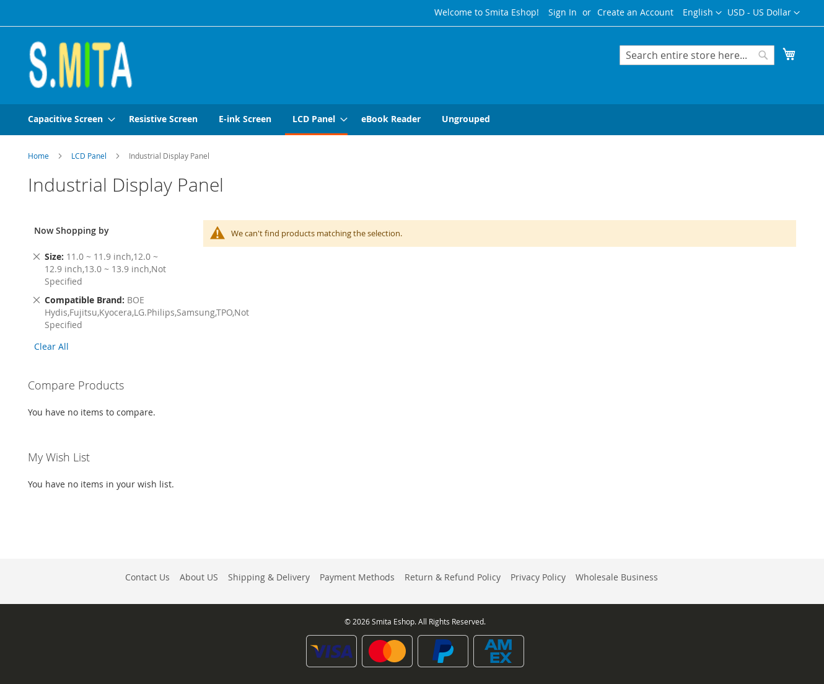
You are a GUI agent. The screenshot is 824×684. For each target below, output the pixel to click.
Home (39, 156)
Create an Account (635, 12)
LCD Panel (89, 156)
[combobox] (697, 55)
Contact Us (147, 577)
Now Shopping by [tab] (71, 230)
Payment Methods (357, 577)
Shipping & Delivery (269, 577)
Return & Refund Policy (453, 577)
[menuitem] (67, 118)
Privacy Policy (538, 577)
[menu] (412, 119)
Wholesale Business (617, 577)
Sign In (562, 12)
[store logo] (80, 64)
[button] (763, 13)
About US (199, 577)
